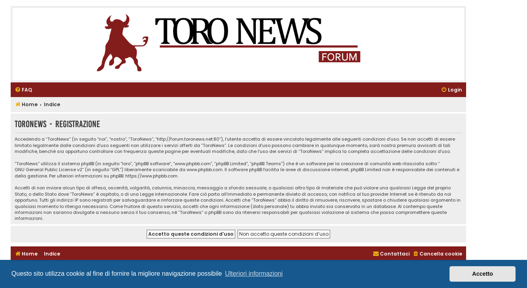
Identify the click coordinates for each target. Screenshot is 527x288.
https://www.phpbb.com (151, 176)
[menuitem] (23, 90)
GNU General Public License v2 (48, 170)
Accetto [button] (482, 274)
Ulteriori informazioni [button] (254, 273)
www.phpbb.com (205, 170)
